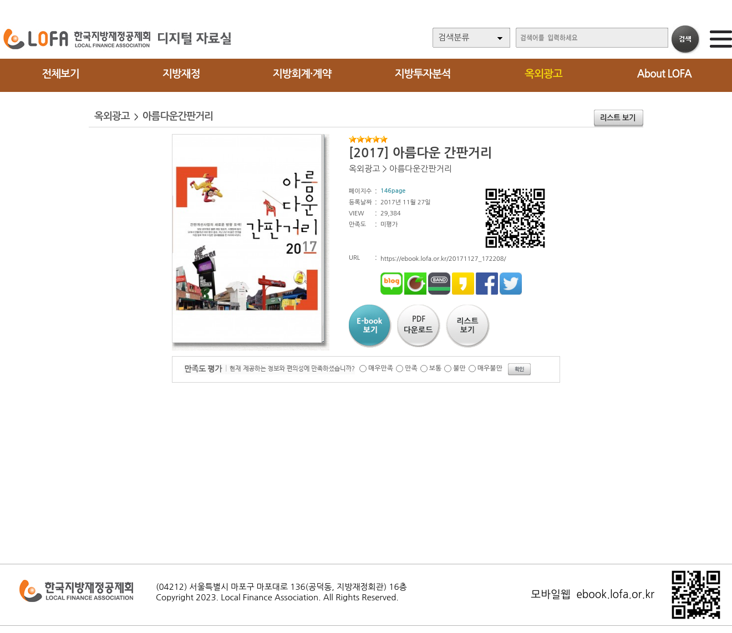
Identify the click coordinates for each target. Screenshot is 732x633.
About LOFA (664, 74)
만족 (411, 368)
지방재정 (181, 74)
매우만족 (380, 368)
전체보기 (60, 74)
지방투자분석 (423, 74)
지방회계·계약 (302, 74)
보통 (435, 368)
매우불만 (489, 368)
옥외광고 (543, 74)
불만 (459, 368)
